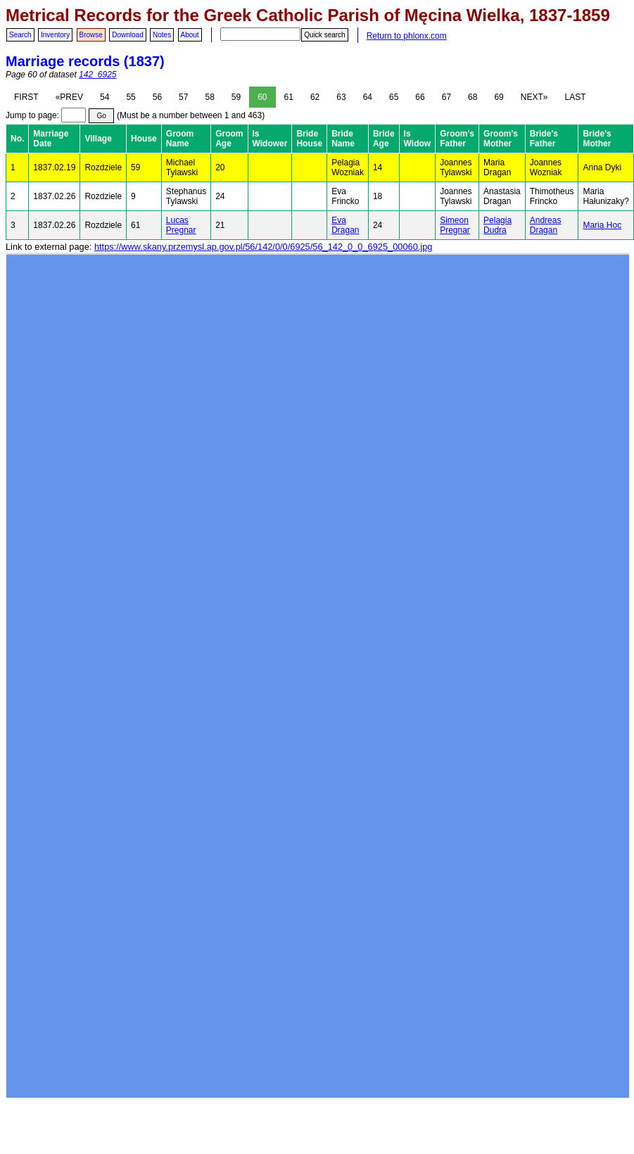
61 (288, 97)
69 (498, 97)
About (190, 35)
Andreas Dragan (546, 225)
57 (183, 97)
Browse (91, 35)
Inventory (55, 35)
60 (262, 97)
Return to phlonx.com (407, 36)
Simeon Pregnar (455, 225)
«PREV (69, 97)
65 (393, 97)
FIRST (26, 97)
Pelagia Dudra (497, 225)
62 (314, 97)
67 (446, 97)
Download (127, 35)
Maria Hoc (602, 225)
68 (472, 97)
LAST (574, 97)
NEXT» (534, 97)
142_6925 (97, 75)
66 (419, 97)
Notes (162, 35)
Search (20, 35)
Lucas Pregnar (181, 225)
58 (209, 97)
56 (157, 97)
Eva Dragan (345, 225)
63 (340, 97)
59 (236, 97)
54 (104, 97)
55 (130, 97)
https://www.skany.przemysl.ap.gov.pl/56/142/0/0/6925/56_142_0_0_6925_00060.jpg (263, 246)
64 (367, 97)
